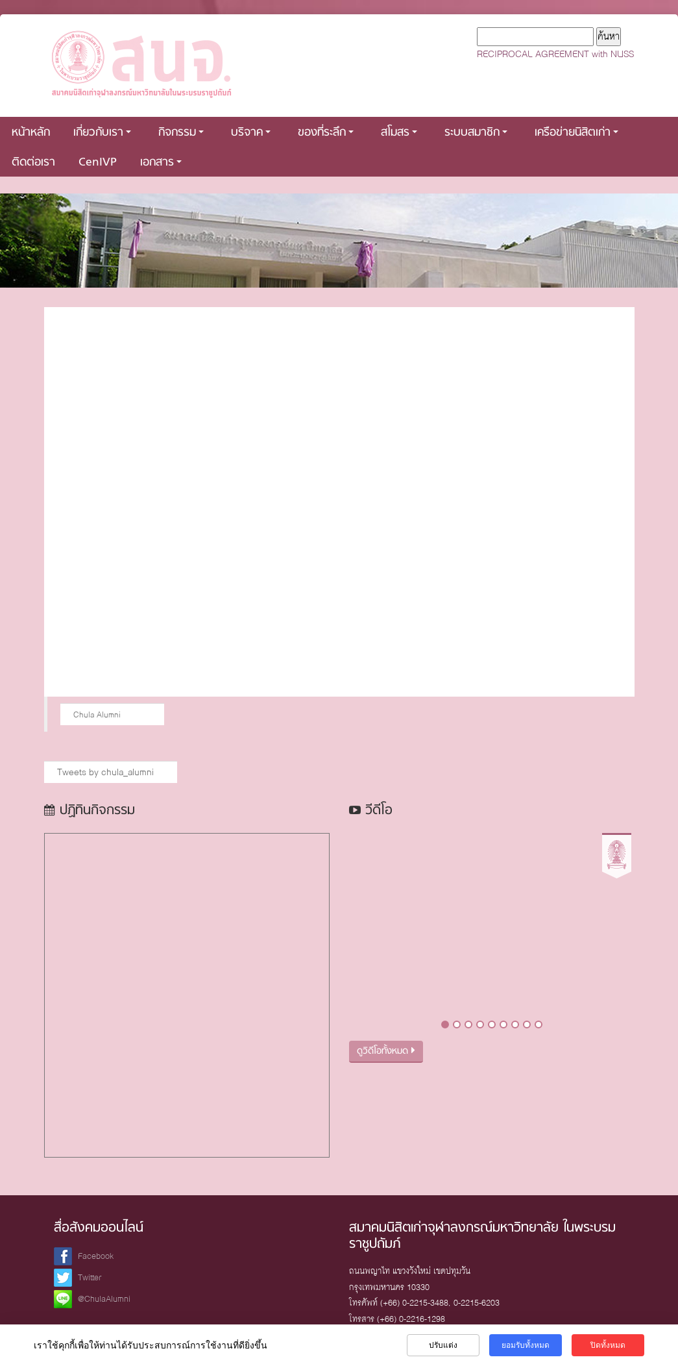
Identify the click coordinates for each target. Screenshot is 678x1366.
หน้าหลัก (31, 132)
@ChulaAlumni (104, 1299)
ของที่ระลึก (326, 132)
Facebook (96, 1256)
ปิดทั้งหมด (607, 1345)
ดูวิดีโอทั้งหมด (386, 1051)
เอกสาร (161, 162)
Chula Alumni (97, 714)
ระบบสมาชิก (475, 132)
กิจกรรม (181, 132)
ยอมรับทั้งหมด (526, 1345)
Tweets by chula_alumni (105, 772)
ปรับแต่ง (443, 1345)
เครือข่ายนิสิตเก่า (576, 132)
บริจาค (251, 132)
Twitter (90, 1277)
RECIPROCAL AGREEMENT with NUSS (555, 54)
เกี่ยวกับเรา (102, 132)
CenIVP (98, 162)
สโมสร (399, 132)
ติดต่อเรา (33, 162)
